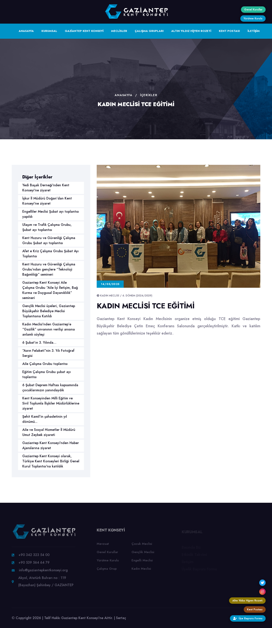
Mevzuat (103, 546)
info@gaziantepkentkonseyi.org (43, 572)
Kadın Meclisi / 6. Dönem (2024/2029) (126, 296)
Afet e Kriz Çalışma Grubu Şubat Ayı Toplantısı (50, 254)
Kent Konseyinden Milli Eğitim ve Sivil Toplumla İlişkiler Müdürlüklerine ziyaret (50, 403)
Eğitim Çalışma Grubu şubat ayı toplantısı (46, 374)
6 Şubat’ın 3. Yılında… (39, 342)
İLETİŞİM (254, 31)
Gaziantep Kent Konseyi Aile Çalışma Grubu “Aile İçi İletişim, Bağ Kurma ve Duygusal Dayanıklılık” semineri (50, 290)
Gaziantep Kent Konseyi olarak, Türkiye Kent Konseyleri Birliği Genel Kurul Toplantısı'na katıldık (50, 461)
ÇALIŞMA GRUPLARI (149, 31)
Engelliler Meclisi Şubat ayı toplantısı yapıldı (50, 214)
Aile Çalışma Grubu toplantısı (45, 363)
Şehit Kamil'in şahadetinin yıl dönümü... (44, 419)
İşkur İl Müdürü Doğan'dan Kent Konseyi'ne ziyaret (47, 201)
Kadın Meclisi (141, 570)
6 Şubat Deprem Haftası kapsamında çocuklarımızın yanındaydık (50, 388)
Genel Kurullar (107, 554)
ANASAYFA (26, 31)
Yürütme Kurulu (108, 562)
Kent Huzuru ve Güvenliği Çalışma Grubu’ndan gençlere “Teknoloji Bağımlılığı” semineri (48, 269)
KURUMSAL (49, 31)
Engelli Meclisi (142, 562)
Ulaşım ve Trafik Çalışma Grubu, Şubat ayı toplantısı (47, 227)
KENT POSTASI (229, 31)
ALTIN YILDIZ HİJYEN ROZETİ (191, 31)
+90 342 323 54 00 (34, 557)
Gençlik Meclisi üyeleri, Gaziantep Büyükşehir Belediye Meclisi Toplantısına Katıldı (48, 311)
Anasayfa (123, 95)
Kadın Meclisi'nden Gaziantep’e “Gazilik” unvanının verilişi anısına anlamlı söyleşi (48, 329)
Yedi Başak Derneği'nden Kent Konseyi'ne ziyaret (45, 188)
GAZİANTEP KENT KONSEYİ (84, 31)
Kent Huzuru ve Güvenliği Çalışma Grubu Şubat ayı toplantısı (48, 240)
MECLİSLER (119, 31)
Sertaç (121, 617)
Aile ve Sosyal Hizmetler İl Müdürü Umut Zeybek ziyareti (48, 432)
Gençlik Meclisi (143, 554)
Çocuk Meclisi (142, 546)
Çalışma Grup (107, 570)
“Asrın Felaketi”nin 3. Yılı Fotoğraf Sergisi (48, 353)
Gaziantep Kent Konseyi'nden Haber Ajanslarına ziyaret (50, 445)
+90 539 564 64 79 (34, 564)
